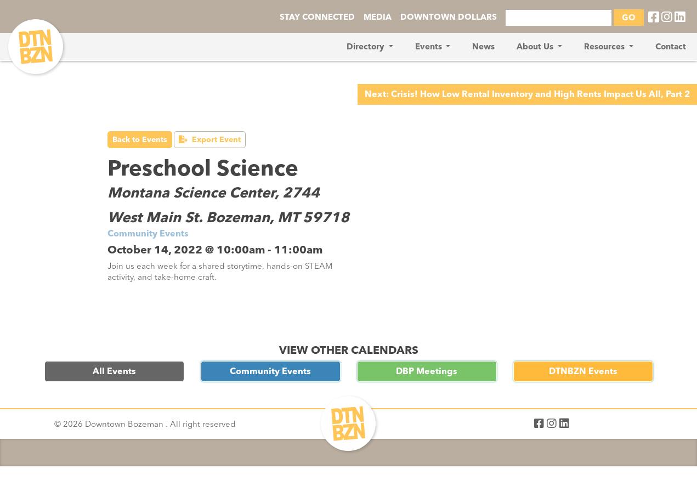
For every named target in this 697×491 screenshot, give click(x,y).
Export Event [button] (210, 139)
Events (429, 47)
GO (629, 17)
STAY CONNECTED (317, 17)
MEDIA (378, 17)
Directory (367, 47)
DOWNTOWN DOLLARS (448, 17)
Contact (670, 47)
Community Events (270, 371)
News (483, 47)
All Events (114, 371)
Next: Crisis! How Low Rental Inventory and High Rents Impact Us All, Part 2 (527, 94)
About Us (536, 47)
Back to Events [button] (139, 139)
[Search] (558, 18)
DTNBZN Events (583, 371)
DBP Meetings (426, 371)
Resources (605, 47)
